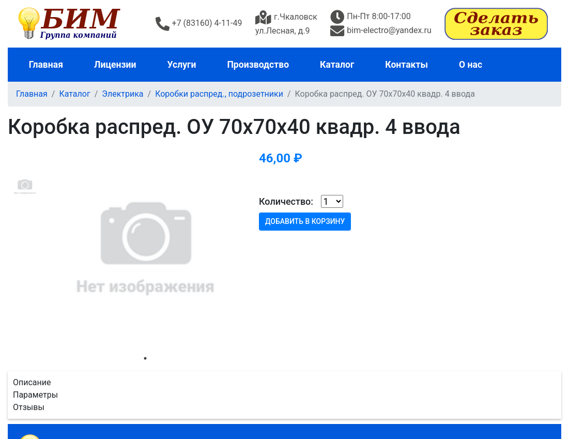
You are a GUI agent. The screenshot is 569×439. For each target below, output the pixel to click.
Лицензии (115, 64)
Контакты (406, 64)
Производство (258, 64)
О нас (470, 64)
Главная (46, 64)
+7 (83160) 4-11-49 (199, 23)
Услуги (181, 64)
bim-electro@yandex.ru (380, 30)
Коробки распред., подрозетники (219, 94)
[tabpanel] (145, 247)
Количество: (286, 201)
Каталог (337, 64)
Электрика (122, 94)
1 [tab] (145, 358)
